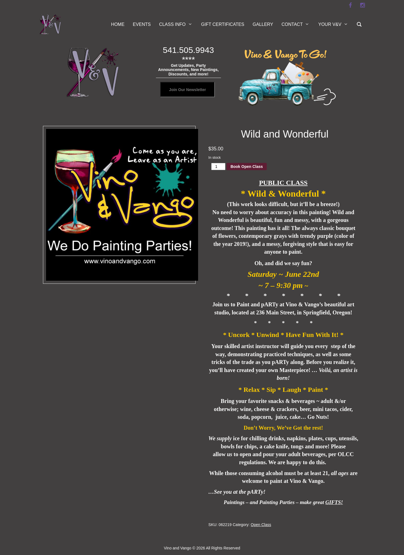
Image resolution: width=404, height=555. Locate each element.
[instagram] (362, 5)
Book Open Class (246, 166)
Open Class (261, 524)
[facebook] (350, 5)
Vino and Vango (177, 548)
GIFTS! (334, 502)
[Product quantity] (218, 166)
